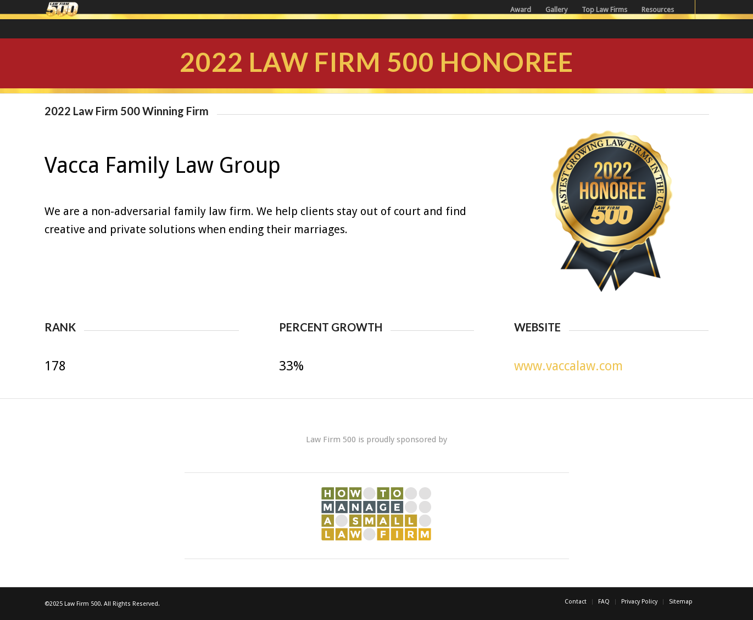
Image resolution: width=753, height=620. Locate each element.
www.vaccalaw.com (568, 366)
